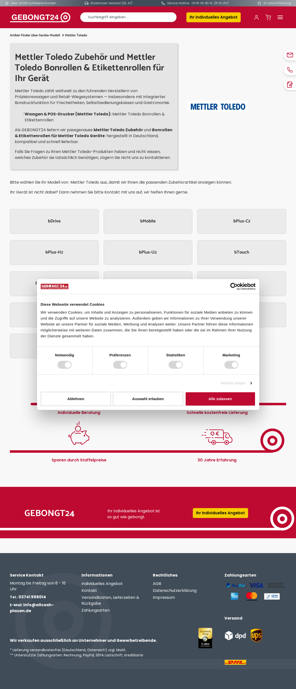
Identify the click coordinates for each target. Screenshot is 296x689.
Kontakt (89, 590)
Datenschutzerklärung (175, 590)
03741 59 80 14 (202, 3)
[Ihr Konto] (256, 17)
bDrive (54, 221)
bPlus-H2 (54, 252)
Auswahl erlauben (148, 399)
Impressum (164, 597)
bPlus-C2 (241, 221)
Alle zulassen (220, 399)
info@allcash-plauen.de (32, 608)
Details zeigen (233, 383)
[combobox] (128, 17)
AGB (157, 583)
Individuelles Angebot (102, 583)
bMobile (148, 221)
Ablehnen (75, 399)
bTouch (241, 252)
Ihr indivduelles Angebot (213, 17)
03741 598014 (28, 597)
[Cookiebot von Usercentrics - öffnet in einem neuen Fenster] (234, 286)
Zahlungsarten (95, 610)
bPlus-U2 (148, 252)
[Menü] (280, 17)
